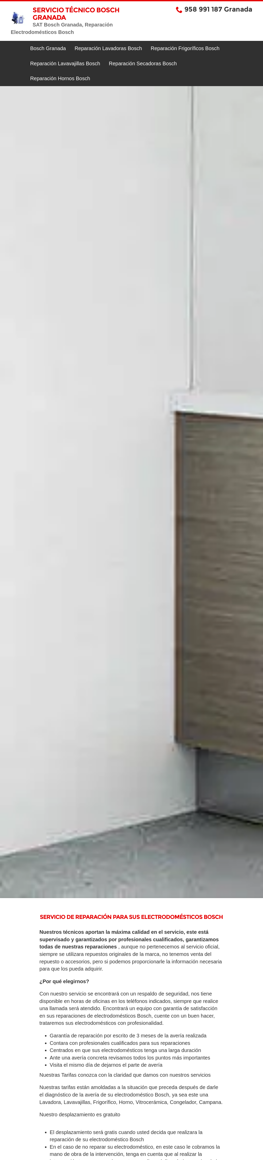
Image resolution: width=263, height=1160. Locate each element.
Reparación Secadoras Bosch (143, 63)
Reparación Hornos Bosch (60, 78)
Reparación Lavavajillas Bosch (65, 63)
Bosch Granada (48, 48)
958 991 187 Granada (218, 9)
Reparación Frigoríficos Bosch (185, 48)
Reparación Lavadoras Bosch (108, 48)
